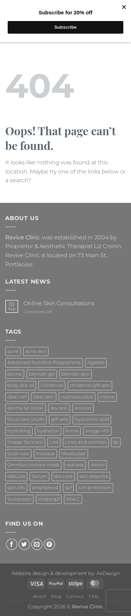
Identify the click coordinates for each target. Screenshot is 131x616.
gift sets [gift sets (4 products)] (59, 419)
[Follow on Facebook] (11, 544)
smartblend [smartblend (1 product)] (45, 487)
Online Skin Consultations (59, 303)
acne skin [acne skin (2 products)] (35, 351)
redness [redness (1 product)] (75, 464)
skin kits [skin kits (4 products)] (16, 487)
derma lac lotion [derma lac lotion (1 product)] (25, 408)
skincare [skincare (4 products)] (63, 476)
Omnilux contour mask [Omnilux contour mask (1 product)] (33, 464)
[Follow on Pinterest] (49, 544)
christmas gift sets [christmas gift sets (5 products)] (90, 385)
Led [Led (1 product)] (54, 442)
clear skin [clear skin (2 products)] (43, 396)
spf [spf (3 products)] (68, 487)
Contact (75, 596)
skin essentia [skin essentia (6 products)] (93, 476)
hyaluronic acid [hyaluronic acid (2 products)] (92, 419)
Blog (56, 596)
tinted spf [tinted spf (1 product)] (48, 499)
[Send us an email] (37, 544)
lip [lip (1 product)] (115, 442)
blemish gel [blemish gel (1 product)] (42, 374)
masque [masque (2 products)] (45, 453)
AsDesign (108, 573)
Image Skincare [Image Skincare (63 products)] (25, 442)
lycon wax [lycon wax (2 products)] (18, 453)
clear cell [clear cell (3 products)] (17, 396)
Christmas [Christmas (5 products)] (52, 385)
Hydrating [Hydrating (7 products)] (18, 430)
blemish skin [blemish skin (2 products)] (75, 374)
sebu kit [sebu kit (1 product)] (16, 476)
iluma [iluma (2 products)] (72, 430)
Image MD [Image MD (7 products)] (97, 430)
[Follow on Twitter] (24, 544)
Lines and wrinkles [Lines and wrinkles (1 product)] (86, 442)
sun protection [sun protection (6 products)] (94, 487)
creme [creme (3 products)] (107, 396)
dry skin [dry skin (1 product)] (59, 408)
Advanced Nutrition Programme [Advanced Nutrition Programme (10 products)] (44, 362)
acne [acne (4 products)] (13, 351)
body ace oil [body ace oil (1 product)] (20, 385)
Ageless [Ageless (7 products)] (95, 362)
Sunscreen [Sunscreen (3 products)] (19, 499)
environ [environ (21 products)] (83, 408)
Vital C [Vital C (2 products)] (73, 499)
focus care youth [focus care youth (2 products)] (25, 419)
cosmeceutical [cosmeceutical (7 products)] (77, 396)
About (39, 596)
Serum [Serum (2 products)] (39, 476)
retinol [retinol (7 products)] (97, 464)
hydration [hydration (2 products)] (48, 430)
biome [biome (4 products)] (14, 374)
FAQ (94, 596)
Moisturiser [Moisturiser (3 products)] (73, 453)
